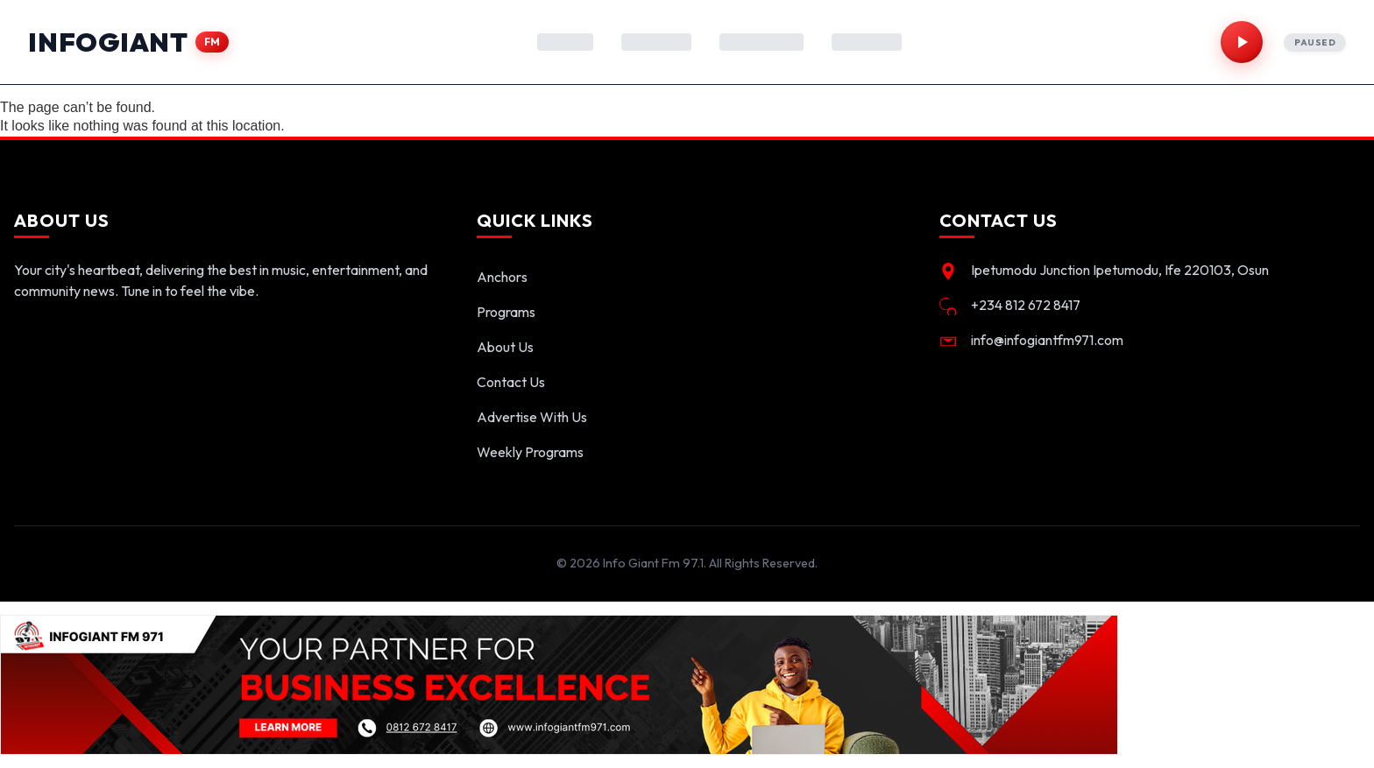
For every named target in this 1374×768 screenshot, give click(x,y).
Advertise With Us (532, 417)
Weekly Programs (530, 452)
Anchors (502, 276)
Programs (506, 312)
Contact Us (511, 382)
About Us (505, 347)
